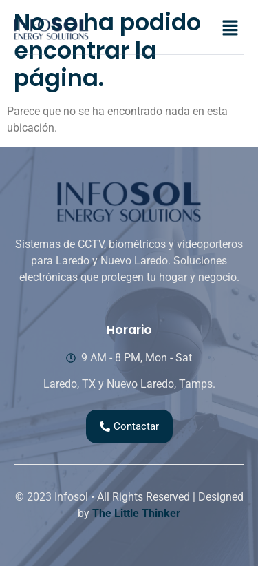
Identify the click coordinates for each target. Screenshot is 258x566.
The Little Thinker (136, 513)
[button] (230, 29)
